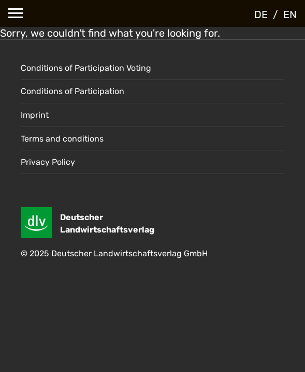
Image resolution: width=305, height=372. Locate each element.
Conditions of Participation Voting (86, 68)
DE (261, 14)
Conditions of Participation (72, 91)
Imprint (35, 115)
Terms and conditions (62, 139)
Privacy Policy (48, 162)
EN (290, 14)
